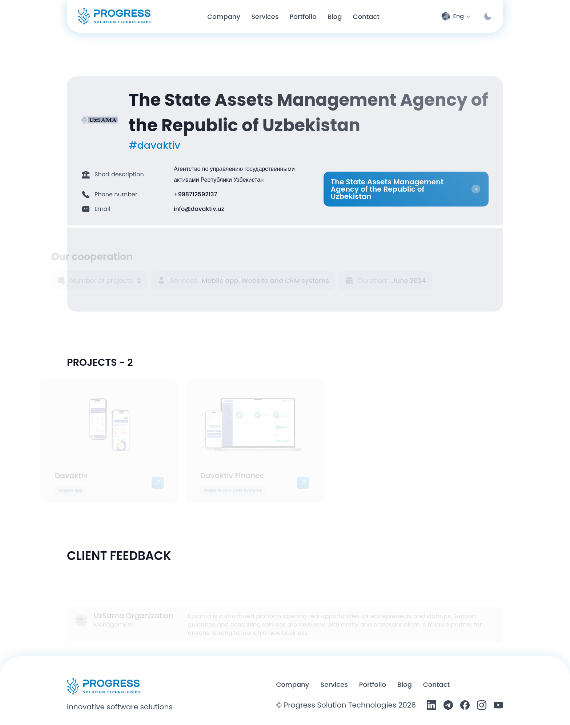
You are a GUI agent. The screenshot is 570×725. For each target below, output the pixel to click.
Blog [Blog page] (335, 16)
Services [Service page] (265, 16)
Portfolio (372, 684)
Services (334, 684)
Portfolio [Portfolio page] (303, 16)
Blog (404, 684)
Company (292, 684)
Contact (436, 684)
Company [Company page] (223, 16)
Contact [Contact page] (366, 16)
